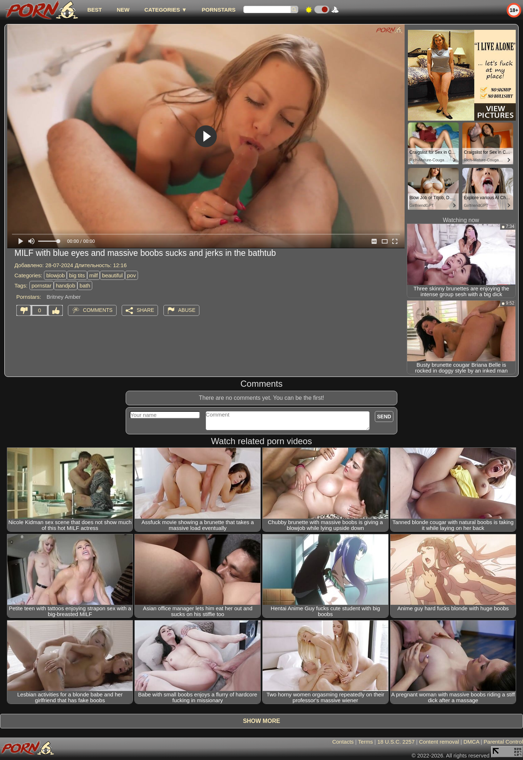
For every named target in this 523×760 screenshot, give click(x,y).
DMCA (471, 742)
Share (145, 310)
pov (131, 275)
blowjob (55, 275)
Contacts (343, 742)
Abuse (186, 310)
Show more (261, 721)
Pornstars (219, 10)
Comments (98, 310)
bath (85, 285)
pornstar (42, 285)
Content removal (439, 742)
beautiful (112, 275)
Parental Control (503, 742)
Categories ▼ (165, 10)
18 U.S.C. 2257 (396, 742)
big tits (77, 275)
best (94, 10)
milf (93, 275)
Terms (365, 742)
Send (384, 416)
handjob (65, 285)
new (123, 10)
